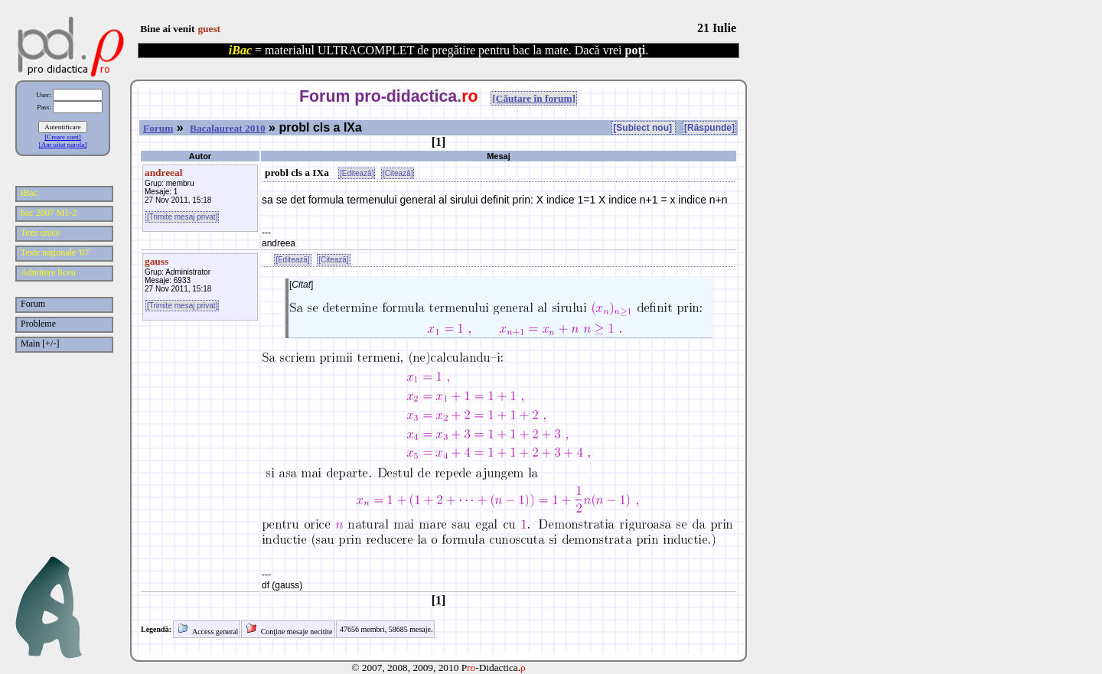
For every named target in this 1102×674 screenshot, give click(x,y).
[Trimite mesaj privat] (182, 217)
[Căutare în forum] (533, 98)
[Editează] (356, 173)
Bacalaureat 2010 (228, 128)
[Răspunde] (709, 127)
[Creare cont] (62, 137)
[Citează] (397, 173)
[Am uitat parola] (62, 144)
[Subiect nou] (643, 127)
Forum (158, 128)
